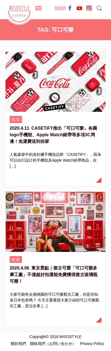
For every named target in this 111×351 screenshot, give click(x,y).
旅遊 (16, 259)
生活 (16, 119)
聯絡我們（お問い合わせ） (53, 343)
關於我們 (18, 343)
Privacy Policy (92, 343)
